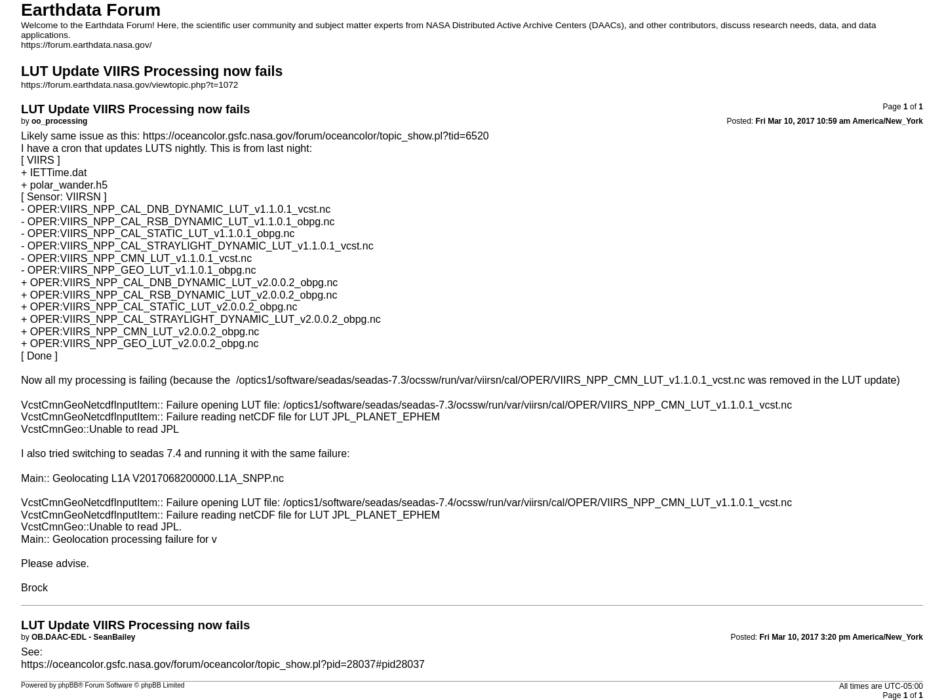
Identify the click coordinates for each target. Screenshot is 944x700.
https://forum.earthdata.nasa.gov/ (86, 45)
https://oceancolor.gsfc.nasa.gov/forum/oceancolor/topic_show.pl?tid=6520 (316, 135)
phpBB (68, 685)
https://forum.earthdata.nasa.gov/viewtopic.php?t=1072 (129, 85)
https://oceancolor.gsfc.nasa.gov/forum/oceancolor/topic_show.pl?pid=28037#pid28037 (223, 664)
